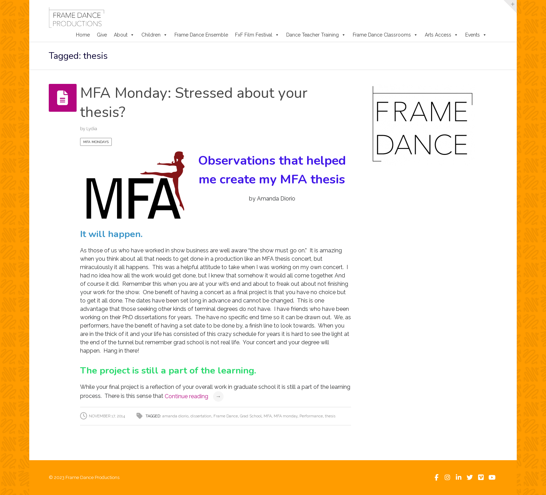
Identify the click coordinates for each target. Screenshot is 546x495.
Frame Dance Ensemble (201, 35)
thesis (330, 416)
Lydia (91, 128)
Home (83, 35)
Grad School (251, 416)
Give (102, 35)
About (124, 35)
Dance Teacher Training (316, 35)
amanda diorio (175, 416)
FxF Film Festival (257, 35)
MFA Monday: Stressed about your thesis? (193, 102)
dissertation (200, 416)
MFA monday (285, 416)
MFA (268, 416)
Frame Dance (225, 416)
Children (154, 35)
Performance (311, 416)
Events (476, 35)
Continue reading (194, 396)
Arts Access (441, 35)
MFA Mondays (96, 142)
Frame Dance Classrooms (385, 35)
